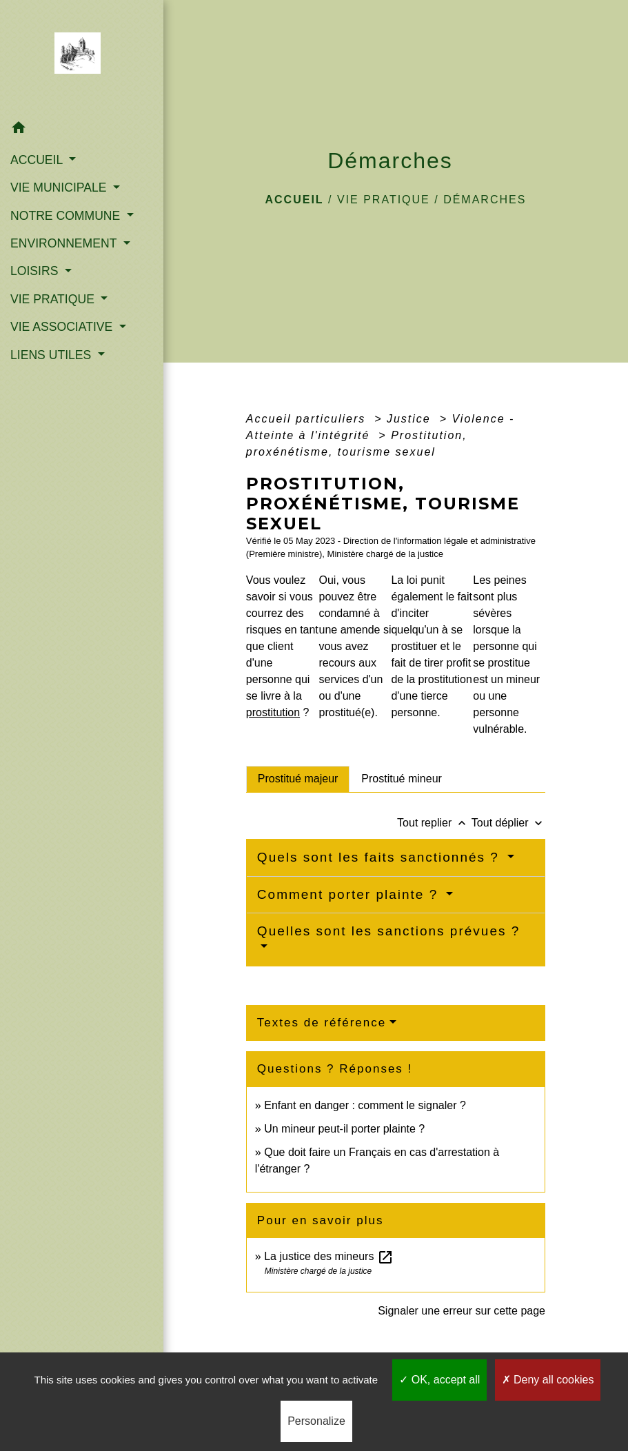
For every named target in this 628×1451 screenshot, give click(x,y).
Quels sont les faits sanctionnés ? (380, 857)
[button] (81, 129)
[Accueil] (81, 57)
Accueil (294, 199)
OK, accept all (439, 1380)
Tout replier (434, 823)
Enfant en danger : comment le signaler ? (365, 1105)
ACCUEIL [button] (38, 160)
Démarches (484, 199)
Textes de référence (321, 1022)
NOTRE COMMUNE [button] (66, 216)
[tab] (298, 779)
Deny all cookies (548, 1380)
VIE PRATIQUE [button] (54, 299)
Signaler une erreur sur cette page (461, 1311)
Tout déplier (508, 823)
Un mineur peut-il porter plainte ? (344, 1129)
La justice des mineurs (329, 1256)
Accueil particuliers (308, 419)
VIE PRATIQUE (383, 199)
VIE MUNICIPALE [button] (60, 187)
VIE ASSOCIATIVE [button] (63, 327)
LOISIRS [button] (35, 271)
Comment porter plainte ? (350, 894)
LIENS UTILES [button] (52, 355)
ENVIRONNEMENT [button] (65, 243)
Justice (411, 419)
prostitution (273, 712)
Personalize (316, 1421)
